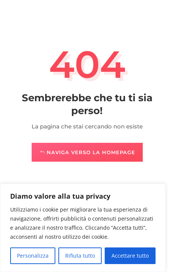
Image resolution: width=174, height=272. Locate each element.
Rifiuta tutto (80, 255)
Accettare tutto (130, 255)
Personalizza (33, 255)
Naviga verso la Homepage (91, 152)
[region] (83, 228)
